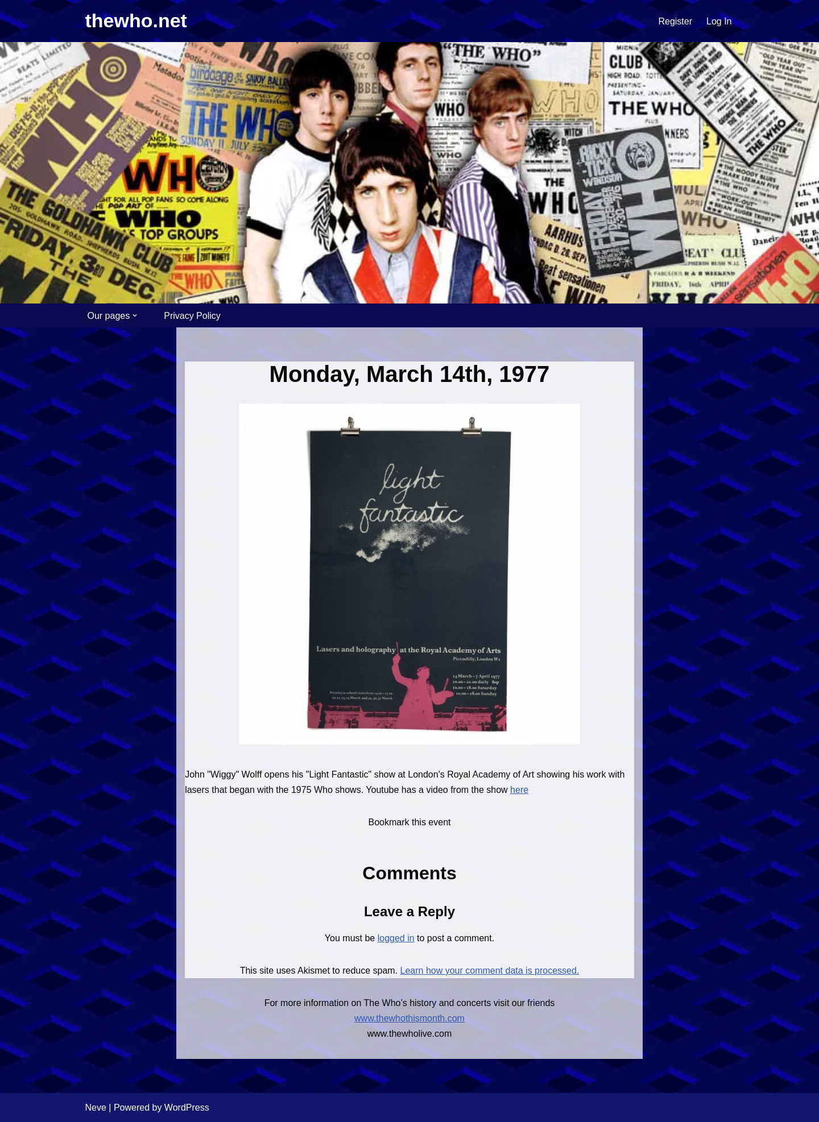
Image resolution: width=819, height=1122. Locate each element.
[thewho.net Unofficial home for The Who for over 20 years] (136, 21)
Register (675, 21)
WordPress (186, 1107)
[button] (135, 315)
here (519, 790)
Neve (95, 1107)
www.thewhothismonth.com (409, 1018)
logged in (396, 938)
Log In (718, 21)
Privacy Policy (192, 316)
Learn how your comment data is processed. (490, 970)
